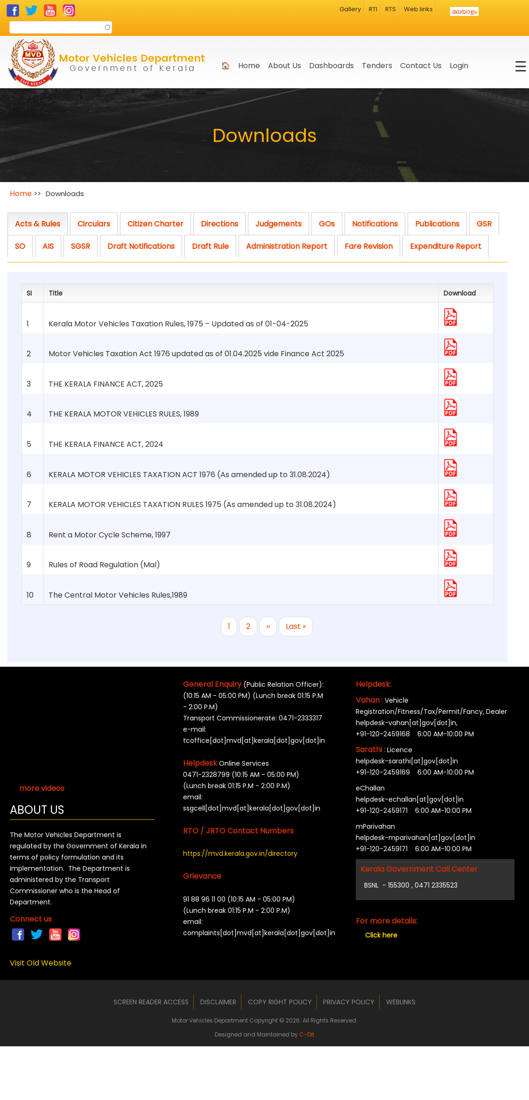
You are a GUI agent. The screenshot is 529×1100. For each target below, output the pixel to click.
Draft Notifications (141, 246)
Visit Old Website (40, 963)
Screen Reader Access (151, 1002)
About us (284, 65)
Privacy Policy (348, 1002)
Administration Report (286, 246)
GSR (484, 224)
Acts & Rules (37, 224)
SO (20, 246)
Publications (437, 224)
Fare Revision (369, 246)
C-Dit (306, 1034)
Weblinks (401, 1002)
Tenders (377, 65)
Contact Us (421, 65)
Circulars (94, 224)
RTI (373, 9)
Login (459, 65)
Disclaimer (218, 1002)
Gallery (350, 9)
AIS (48, 246)
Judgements (278, 224)
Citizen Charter (155, 224)
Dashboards (331, 65)
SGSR (80, 246)
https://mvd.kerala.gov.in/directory (240, 853)
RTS (390, 9)
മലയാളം (464, 11)
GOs (327, 224)
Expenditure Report (445, 246)
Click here (381, 935)
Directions (219, 224)
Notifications (375, 224)
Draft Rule (210, 246)
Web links (418, 9)
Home (249, 65)
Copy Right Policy (280, 1002)
